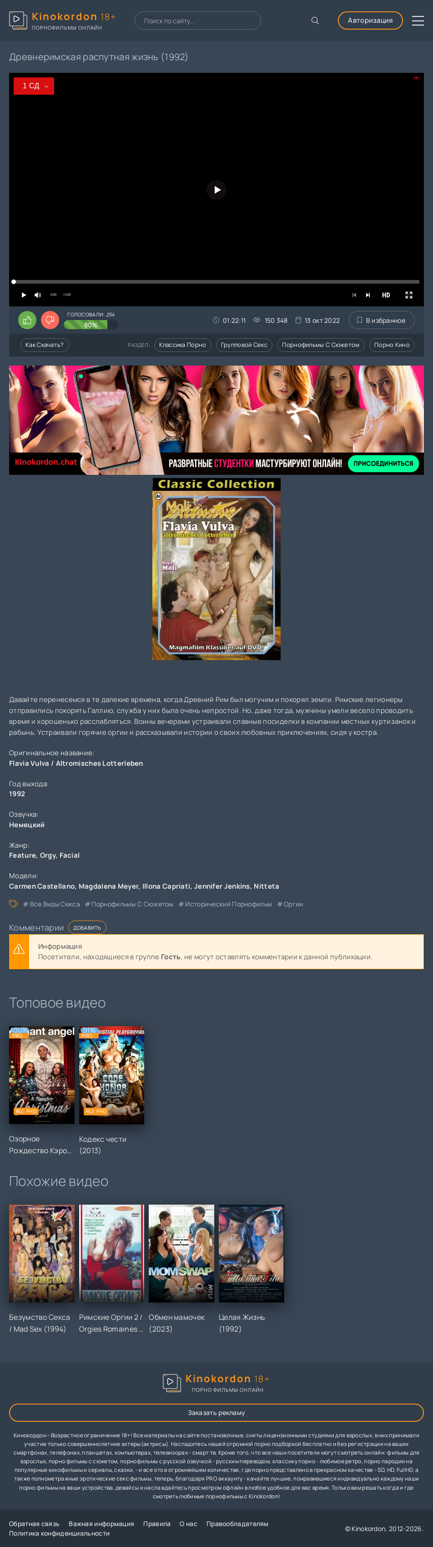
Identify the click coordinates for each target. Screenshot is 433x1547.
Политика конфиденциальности (59, 1533)
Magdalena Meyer (109, 886)
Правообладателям (237, 1523)
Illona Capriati (166, 886)
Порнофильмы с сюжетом (320, 345)
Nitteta (266, 886)
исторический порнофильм (228, 904)
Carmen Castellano (42, 886)
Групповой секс (244, 345)
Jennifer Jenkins (222, 886)
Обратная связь (34, 1523)
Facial (70, 855)
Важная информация (101, 1523)
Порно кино (392, 345)
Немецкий (27, 824)
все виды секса (55, 904)
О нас (188, 1523)
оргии (293, 904)
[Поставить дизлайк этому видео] (50, 320)
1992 (17, 794)
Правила (157, 1523)
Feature (22, 855)
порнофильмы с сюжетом (132, 904)
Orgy (47, 855)
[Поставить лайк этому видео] (27, 320)
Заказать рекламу (217, 1412)
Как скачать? (44, 345)
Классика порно (182, 345)
